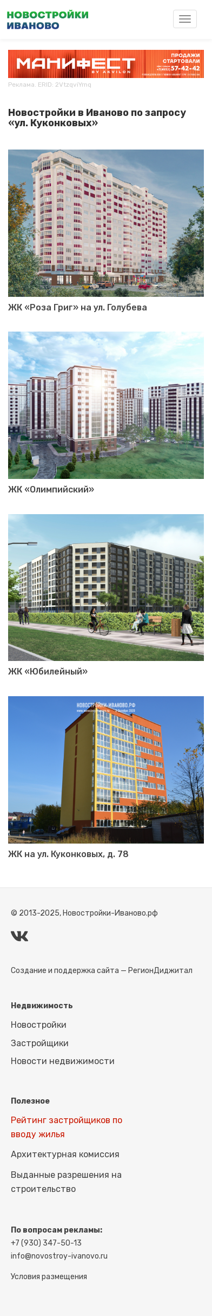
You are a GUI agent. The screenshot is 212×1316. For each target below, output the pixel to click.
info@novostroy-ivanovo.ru (59, 1256)
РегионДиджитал (160, 970)
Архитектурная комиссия (65, 1154)
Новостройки (39, 1025)
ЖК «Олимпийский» (51, 489)
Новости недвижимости (63, 1061)
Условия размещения (49, 1276)
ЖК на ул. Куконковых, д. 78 (68, 854)
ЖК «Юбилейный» (48, 671)
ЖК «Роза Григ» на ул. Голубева (77, 307)
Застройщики (40, 1043)
